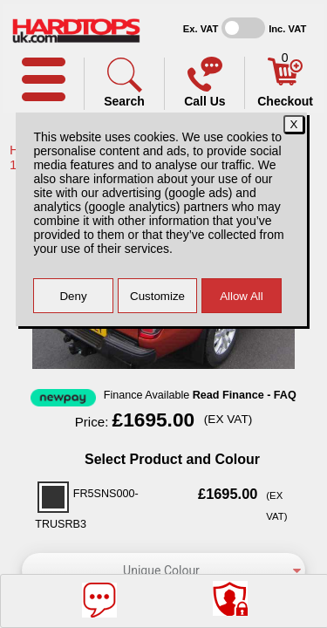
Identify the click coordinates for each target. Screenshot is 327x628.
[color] (163, 570)
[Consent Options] (230, 598)
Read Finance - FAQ (244, 395)
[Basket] (285, 81)
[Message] (99, 600)
